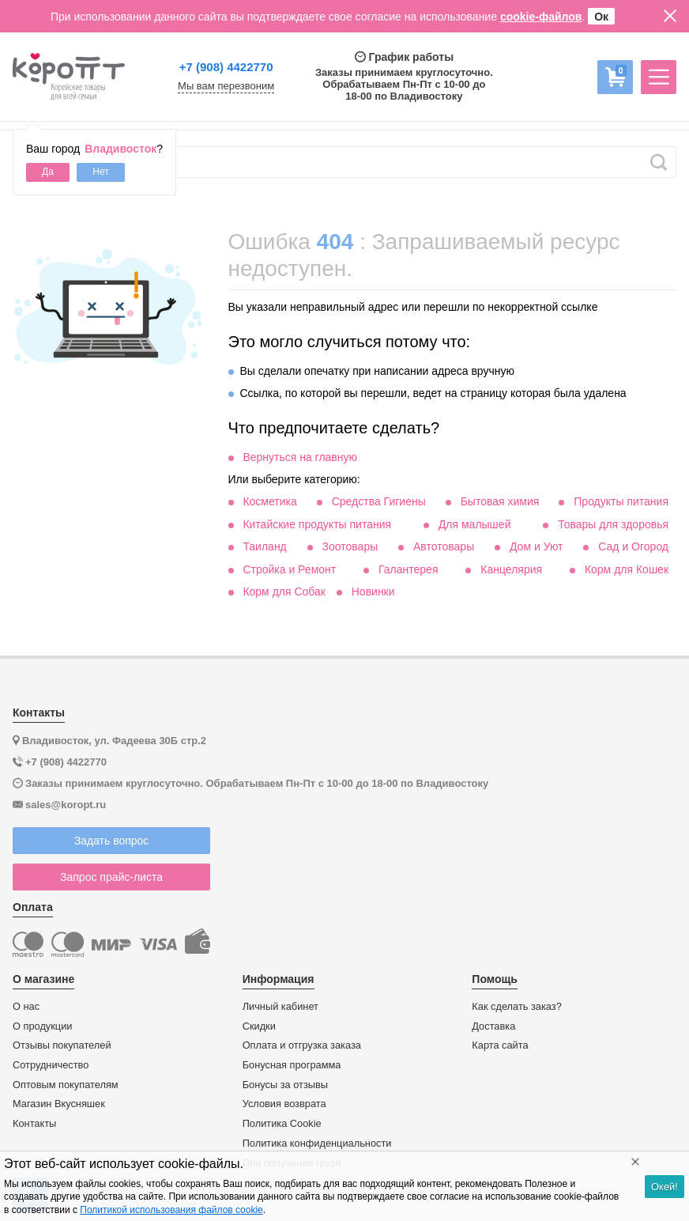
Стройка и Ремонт (289, 569)
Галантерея (408, 569)
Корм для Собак (284, 591)
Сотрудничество (50, 1065)
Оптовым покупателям (66, 1085)
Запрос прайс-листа (111, 877)
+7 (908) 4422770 (226, 67)
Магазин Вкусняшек (59, 1103)
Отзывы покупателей (62, 1045)
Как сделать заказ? (517, 1006)
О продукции (42, 1026)
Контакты (34, 1123)
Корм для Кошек (626, 569)
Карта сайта (500, 1045)
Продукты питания (621, 501)
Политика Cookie (282, 1123)
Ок (601, 16)
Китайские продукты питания (317, 524)
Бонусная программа (292, 1065)
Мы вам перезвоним (226, 86)
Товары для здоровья (613, 524)
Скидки (259, 1026)
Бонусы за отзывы (285, 1085)
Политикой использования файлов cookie (171, 1209)
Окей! (664, 1187)
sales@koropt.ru (65, 805)
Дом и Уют (536, 546)
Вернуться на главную (300, 457)
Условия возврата (284, 1103)
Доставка (493, 1026)
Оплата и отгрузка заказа (302, 1045)
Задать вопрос (111, 840)
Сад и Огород (633, 546)
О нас (26, 1006)
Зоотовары (350, 546)
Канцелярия (511, 569)
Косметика (269, 501)
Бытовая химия (500, 501)
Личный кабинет (280, 1006)
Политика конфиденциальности (317, 1143)
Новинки (373, 591)
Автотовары (443, 546)
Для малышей (475, 524)
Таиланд (264, 546)
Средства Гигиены (379, 501)
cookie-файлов (541, 16)
